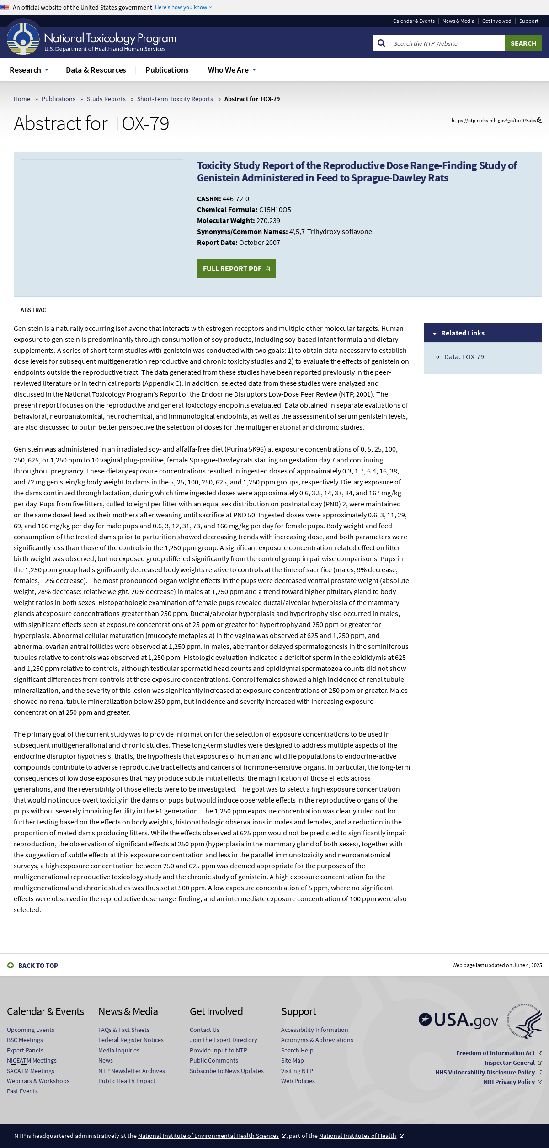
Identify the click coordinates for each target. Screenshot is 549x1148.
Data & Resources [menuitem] (96, 69)
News (105, 1060)
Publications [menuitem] (167, 69)
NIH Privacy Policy (509, 1082)
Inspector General (510, 1062)
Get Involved (497, 21)
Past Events (22, 1091)
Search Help (297, 1050)
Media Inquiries (118, 1050)
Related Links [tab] (463, 332)
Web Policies (298, 1081)
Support (528, 21)
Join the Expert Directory (223, 1040)
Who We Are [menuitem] (228, 69)
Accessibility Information (314, 1030)
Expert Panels (25, 1050)
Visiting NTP (297, 1071)
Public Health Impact (126, 1081)
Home (22, 99)
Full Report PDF (232, 268)
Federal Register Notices (131, 1040)
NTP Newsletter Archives (131, 1071)
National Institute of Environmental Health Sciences (208, 1136)
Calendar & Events (414, 21)
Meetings (25, 1040)
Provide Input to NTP (218, 1050)
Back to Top (38, 965)
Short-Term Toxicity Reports (175, 99)
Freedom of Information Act (495, 1053)
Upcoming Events (30, 1030)
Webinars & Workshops (38, 1081)
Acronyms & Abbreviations (317, 1040)
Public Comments (214, 1060)
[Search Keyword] (447, 43)
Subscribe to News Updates (227, 1071)
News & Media (458, 21)
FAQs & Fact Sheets (123, 1030)
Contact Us (204, 1030)
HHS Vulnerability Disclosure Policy (485, 1072)
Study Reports (106, 99)
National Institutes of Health (357, 1136)
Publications (58, 99)
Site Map (292, 1060)
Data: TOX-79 (464, 356)
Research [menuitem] (25, 69)
